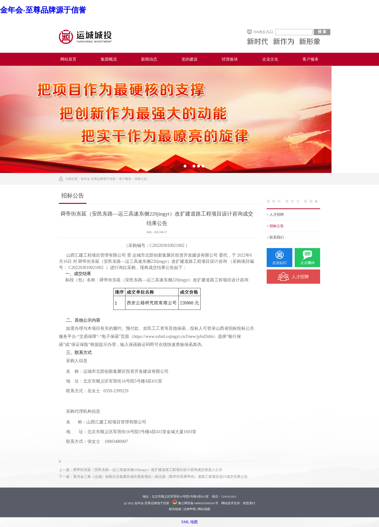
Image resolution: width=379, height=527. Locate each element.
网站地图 (204, 509)
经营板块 (230, 59)
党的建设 (189, 59)
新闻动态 (149, 59)
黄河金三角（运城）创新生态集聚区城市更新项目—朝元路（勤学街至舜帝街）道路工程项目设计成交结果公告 (160, 477)
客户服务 (311, 59)
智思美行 (249, 503)
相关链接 (175, 509)
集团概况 (109, 59)
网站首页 (68, 59)
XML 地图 (189, 522)
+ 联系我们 (275, 237)
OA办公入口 (263, 32)
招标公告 (141, 179)
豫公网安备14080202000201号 (198, 503)
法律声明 (189, 509)
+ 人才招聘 (275, 214)
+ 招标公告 (275, 226)
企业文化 (270, 59)
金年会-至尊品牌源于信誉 (43, 10)
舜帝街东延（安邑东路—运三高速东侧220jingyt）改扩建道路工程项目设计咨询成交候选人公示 (147, 470)
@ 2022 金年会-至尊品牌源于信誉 (146, 503)
